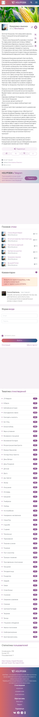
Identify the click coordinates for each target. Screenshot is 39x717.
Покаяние (19, 548)
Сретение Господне (19, 609)
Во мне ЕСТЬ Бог (13, 263)
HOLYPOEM (7, 173)
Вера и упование (19, 431)
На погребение (19, 511)
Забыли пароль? (32, 345)
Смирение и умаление (19, 599)
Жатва (19, 483)
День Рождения (19, 464)
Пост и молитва (19, 553)
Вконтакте (19, 701)
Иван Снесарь (6, 661)
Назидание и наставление (19, 515)
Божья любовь (19, 427)
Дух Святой (19, 478)
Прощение (19, 567)
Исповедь (19, 492)
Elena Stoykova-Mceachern (15, 162)
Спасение (19, 604)
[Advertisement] (19, 204)
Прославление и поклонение (19, 562)
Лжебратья (19, 501)
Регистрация (6, 345)
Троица (19, 618)
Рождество (19, 576)
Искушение (19, 487)
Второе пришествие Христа (19, 445)
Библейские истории (19, 408)
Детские (19, 469)
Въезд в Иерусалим (19, 450)
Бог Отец (19, 422)
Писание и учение (19, 543)
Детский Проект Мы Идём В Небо (13, 663)
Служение (19, 595)
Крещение (19, 497)
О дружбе (19, 525)
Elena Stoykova (19, 29)
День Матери (19, 459)
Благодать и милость (19, 417)
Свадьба (19, 581)
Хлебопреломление (19, 632)
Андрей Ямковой (17, 661)
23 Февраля (19, 399)
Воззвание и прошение (19, 436)
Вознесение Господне (19, 441)
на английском (19, 694)
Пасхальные (19, 534)
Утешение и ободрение (19, 623)
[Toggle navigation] (36, 2)
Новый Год (19, 520)
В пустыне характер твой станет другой (21, 239)
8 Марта (19, 403)
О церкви (19, 529)
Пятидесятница (19, 571)
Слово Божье (19, 590)
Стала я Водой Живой (15, 233)
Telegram (19, 704)
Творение (19, 613)
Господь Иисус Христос (19, 455)
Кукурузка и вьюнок (14, 257)
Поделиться (19, 149)
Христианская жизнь (19, 637)
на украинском (19, 691)
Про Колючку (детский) (15, 245)
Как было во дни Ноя (15, 251)
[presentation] (17, 329)
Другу (19, 473)
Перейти (31, 178)
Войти (19, 340)
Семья (19, 585)
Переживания (19, 539)
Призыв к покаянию (19, 557)
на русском (19, 688)
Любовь (19, 506)
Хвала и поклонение (19, 627)
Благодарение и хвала (19, 413)
